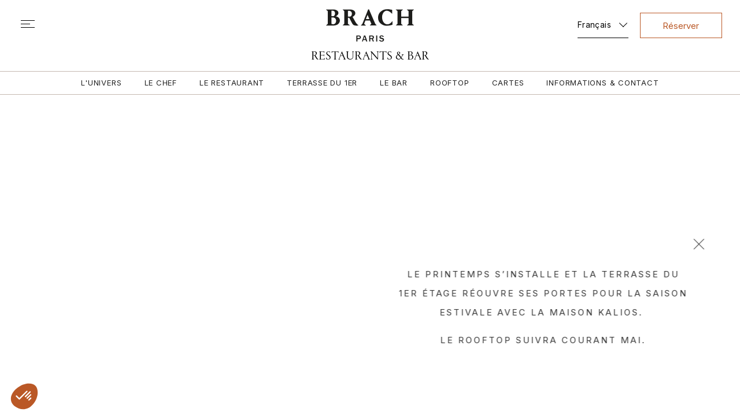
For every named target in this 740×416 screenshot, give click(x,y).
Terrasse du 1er (322, 82)
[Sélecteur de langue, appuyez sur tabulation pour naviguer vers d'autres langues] (601, 22)
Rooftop (450, 82)
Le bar (394, 82)
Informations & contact (605, 82)
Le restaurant (231, 82)
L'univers (99, 82)
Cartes (509, 82)
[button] (24, 396)
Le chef (159, 82)
